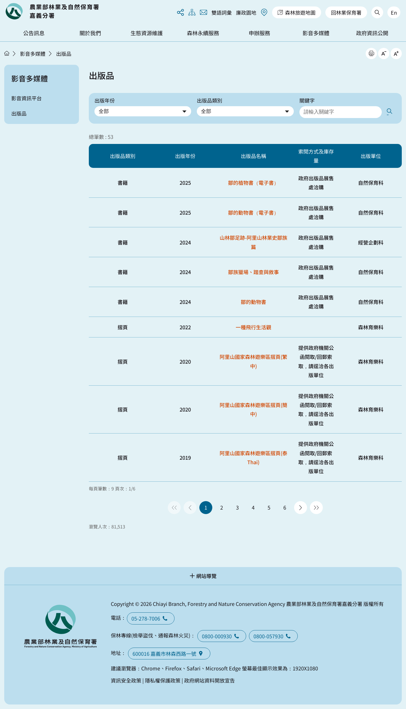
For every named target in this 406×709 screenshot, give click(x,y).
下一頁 (300, 506)
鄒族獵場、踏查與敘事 (253, 270)
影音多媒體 (316, 33)
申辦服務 (259, 33)
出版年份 (104, 100)
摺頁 (123, 325)
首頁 (6, 53)
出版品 (63, 53)
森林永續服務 (203, 33)
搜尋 (391, 111)
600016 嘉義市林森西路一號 (169, 652)
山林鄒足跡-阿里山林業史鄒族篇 (253, 241)
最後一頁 (316, 506)
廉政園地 (246, 12)
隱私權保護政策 (162, 679)
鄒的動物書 (253, 300)
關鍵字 (307, 100)
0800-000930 (222, 634)
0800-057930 (273, 634)
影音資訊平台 (26, 98)
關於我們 (90, 33)
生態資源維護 (147, 33)
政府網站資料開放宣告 (209, 679)
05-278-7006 (150, 617)
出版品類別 (209, 100)
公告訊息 (34, 33)
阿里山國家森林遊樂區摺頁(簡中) (253, 408)
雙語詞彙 (221, 12)
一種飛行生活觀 (253, 325)
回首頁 (52, 11)
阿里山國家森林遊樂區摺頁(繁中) (253, 360)
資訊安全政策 (126, 679)
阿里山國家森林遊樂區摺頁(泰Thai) (253, 456)
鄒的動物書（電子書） (253, 211)
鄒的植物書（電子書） (253, 181)
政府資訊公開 (372, 33)
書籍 (123, 181)
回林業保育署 (346, 12)
